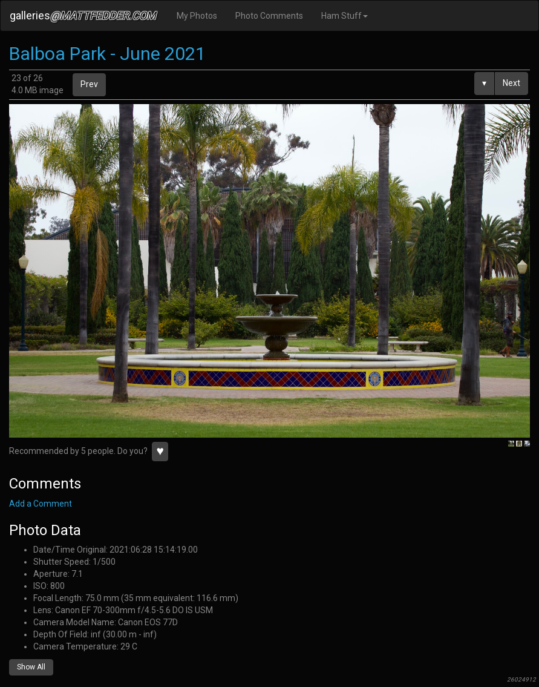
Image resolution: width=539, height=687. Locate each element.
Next (511, 83)
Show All (31, 667)
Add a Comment (40, 503)
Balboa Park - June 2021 (107, 53)
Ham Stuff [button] (344, 16)
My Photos (197, 16)
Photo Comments (269, 16)
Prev (89, 84)
